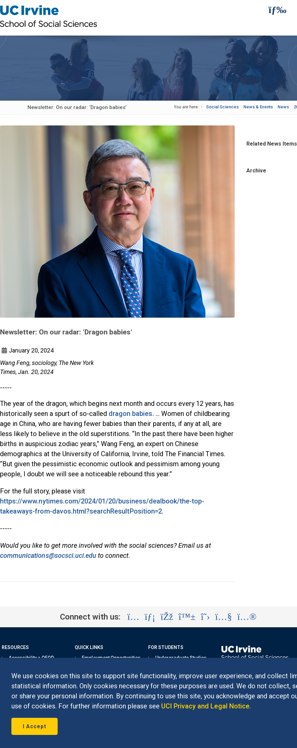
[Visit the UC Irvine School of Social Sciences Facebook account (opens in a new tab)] (167, 617)
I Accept (34, 726)
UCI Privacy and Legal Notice (205, 706)
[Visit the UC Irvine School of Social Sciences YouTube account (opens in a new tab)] (223, 617)
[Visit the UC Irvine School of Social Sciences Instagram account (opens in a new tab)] (133, 617)
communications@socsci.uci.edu (48, 555)
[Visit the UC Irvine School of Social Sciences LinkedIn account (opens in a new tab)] (150, 617)
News (283, 106)
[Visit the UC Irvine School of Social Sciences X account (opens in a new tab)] (205, 617)
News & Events (258, 106)
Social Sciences (222, 106)
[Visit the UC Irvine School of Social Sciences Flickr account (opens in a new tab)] (246, 617)
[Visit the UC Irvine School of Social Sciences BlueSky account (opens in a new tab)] (187, 617)
